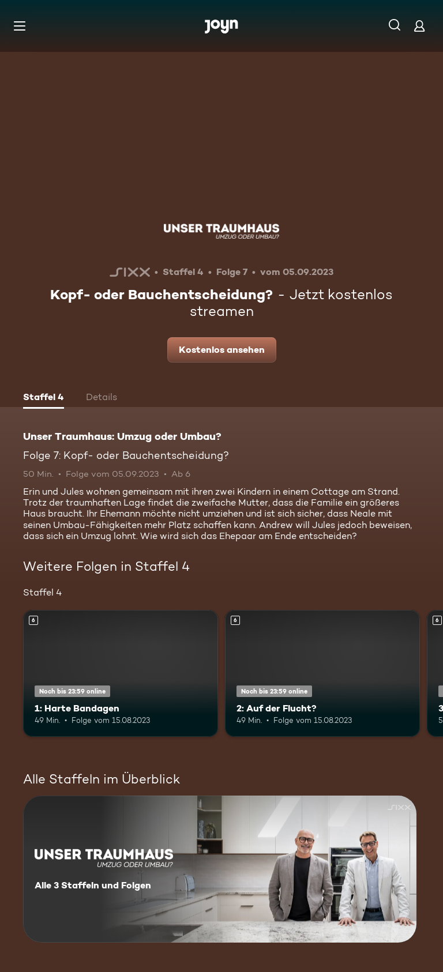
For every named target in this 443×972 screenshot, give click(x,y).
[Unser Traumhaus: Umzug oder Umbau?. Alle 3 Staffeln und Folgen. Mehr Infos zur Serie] (219, 869)
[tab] (43, 398)
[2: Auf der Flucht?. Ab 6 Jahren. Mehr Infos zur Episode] (322, 673)
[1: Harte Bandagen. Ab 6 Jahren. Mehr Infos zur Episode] (120, 673)
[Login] (419, 26)
